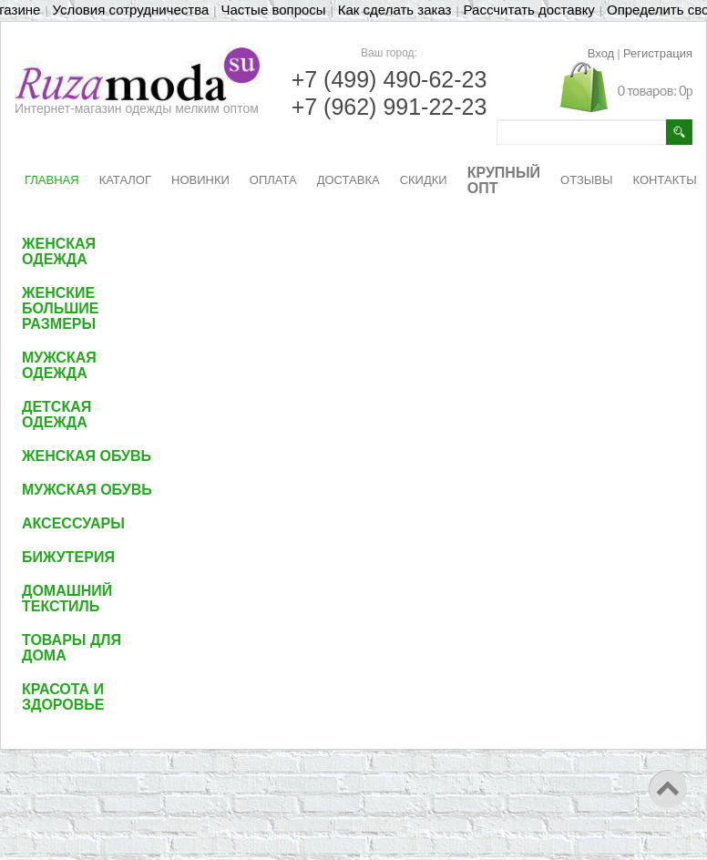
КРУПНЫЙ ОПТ (503, 180)
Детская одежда (56, 414)
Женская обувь (86, 456)
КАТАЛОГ (125, 180)
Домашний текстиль (67, 598)
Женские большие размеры (60, 308)
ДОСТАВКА (348, 180)
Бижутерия (68, 557)
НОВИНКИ (200, 180)
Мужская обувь (87, 489)
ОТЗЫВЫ (586, 180)
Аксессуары (73, 523)
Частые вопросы (272, 9)
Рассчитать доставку (529, 9)
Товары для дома (71, 647)
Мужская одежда (59, 365)
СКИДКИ (423, 180)
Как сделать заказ (395, 9)
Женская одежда (59, 251)
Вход (601, 53)
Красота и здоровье (63, 696)
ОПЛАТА (273, 180)
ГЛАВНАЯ (52, 180)
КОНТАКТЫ (665, 180)
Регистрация (657, 53)
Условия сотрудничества (131, 9)
